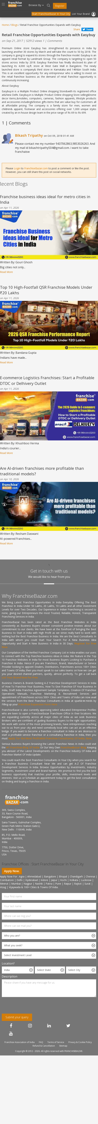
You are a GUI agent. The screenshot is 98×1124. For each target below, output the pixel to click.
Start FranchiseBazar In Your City (51, 13)
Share (76, 29)
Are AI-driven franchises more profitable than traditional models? (42, 471)
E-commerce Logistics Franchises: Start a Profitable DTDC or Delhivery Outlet (47, 380)
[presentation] (25, 1007)
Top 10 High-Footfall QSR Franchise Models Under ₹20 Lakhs (46, 289)
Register (59, 5)
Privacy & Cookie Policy (80, 1042)
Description (9, 976)
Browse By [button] (36, 5)
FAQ (41, 1042)
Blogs (14, 25)
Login (17, 168)
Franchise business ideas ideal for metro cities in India (45, 199)
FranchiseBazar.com (36, 168)
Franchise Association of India (19, 1042)
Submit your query (17, 1017)
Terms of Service (55, 1042)
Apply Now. (12, 871)
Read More (6, 272)
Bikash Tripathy (29, 135)
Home (5, 25)
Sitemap (63, 1045)
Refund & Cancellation (44, 1045)
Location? (8, 963)
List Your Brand (81, 13)
